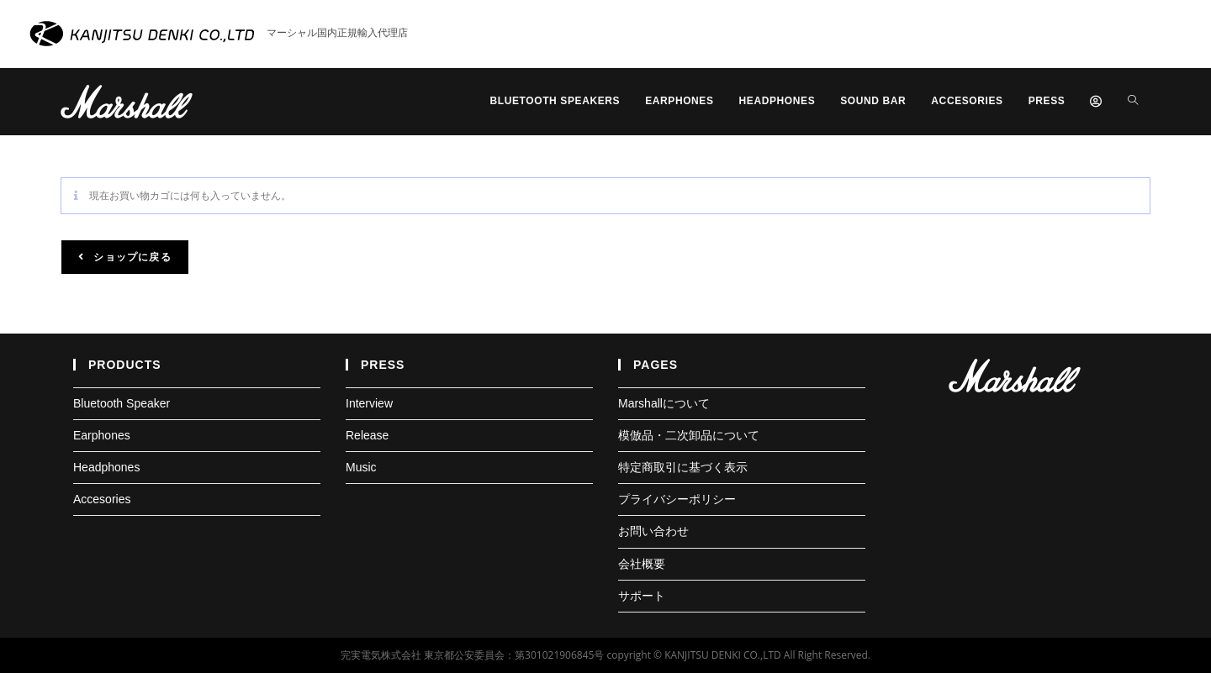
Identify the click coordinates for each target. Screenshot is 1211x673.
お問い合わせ (653, 531)
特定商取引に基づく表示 (683, 467)
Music (361, 467)
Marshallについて (664, 403)
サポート (641, 595)
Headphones (106, 467)
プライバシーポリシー (677, 499)
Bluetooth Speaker (121, 403)
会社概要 (641, 563)
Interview (369, 403)
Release (367, 435)
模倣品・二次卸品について (688, 435)
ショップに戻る (131, 257)
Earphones (101, 435)
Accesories (101, 499)
